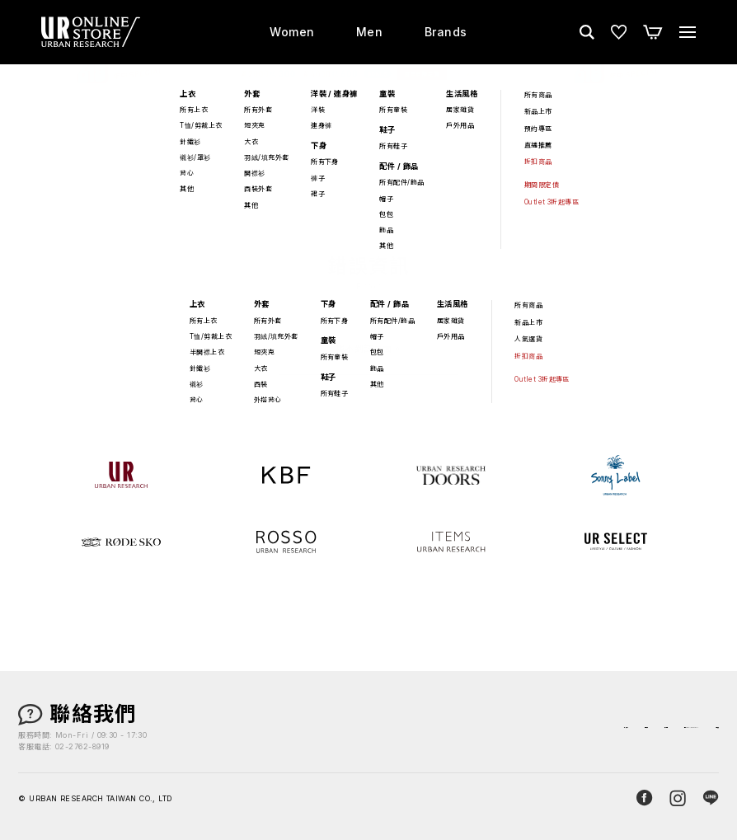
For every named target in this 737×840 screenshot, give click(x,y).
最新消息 (494, 728)
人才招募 (696, 728)
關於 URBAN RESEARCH (595, 728)
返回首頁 (368, 388)
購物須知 (434, 728)
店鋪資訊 (373, 728)
